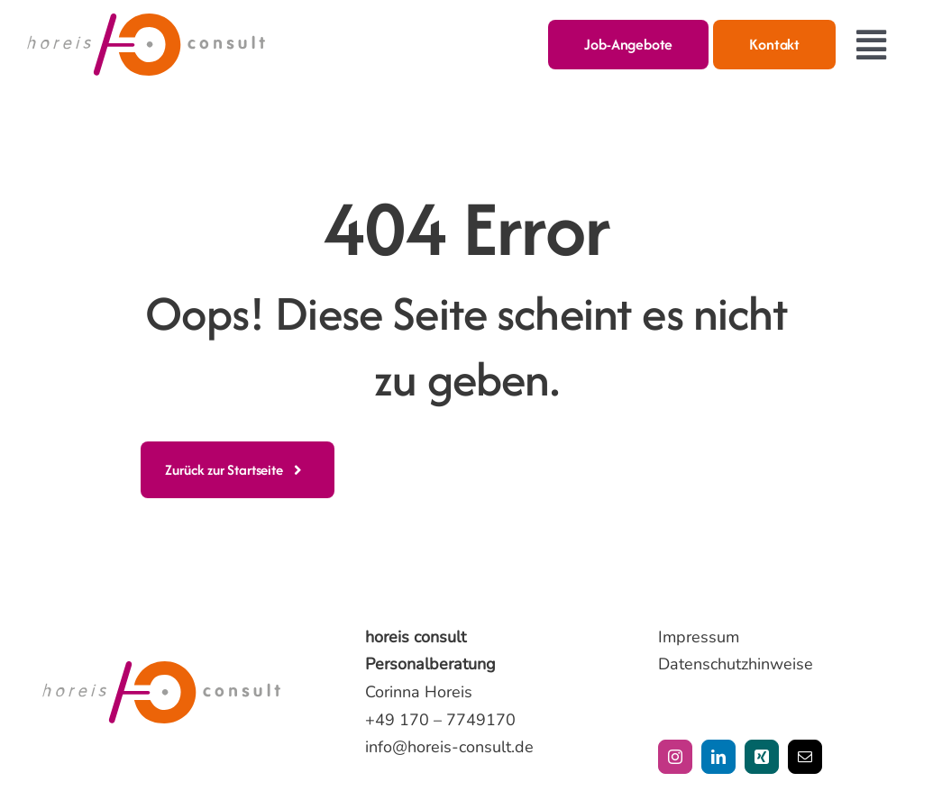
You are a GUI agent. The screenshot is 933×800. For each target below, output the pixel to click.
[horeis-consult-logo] (146, 21)
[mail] (805, 757)
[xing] (762, 757)
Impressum (698, 637)
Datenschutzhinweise (735, 664)
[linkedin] (718, 757)
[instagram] (675, 757)
